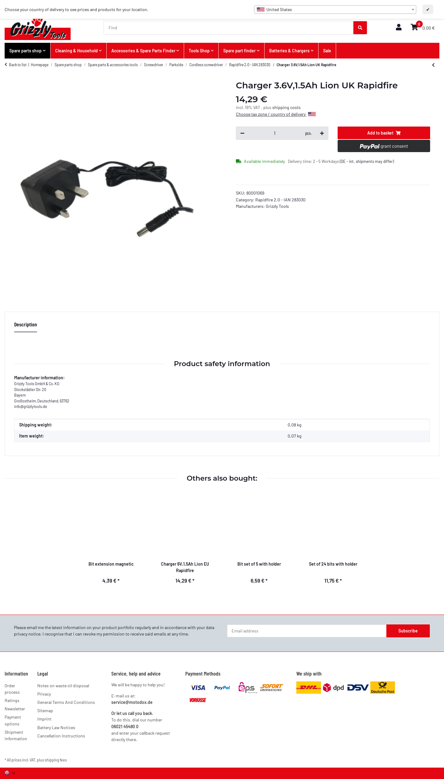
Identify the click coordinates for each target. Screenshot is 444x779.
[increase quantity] (322, 133)
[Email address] (307, 630)
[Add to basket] (384, 133)
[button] (398, 27)
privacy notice (27, 633)
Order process (12, 689)
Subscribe (408, 630)
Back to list (18, 65)
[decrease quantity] (242, 133)
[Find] (229, 27)
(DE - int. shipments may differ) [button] (367, 161)
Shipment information (16, 735)
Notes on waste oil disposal (63, 685)
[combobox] (335, 9)
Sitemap (45, 710)
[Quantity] (274, 133)
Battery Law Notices (56, 727)
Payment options (13, 720)
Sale (327, 50)
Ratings (12, 700)
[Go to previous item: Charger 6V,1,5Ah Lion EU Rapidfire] (433, 65)
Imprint (44, 718)
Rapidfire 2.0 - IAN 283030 (280, 199)
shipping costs (286, 107)
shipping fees (56, 760)
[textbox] (335, 10)
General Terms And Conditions (66, 702)
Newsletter (15, 708)
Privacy (44, 693)
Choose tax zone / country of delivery (276, 114)
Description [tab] (25, 324)
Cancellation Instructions (61, 735)
